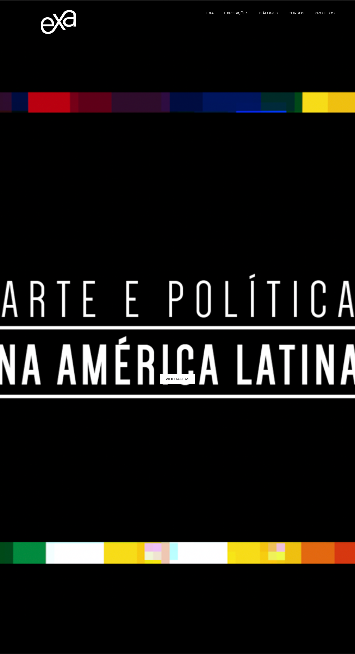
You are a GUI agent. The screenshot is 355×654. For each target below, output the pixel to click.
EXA (210, 13)
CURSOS (296, 13)
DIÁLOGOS (268, 13)
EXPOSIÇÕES (236, 13)
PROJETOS (325, 13)
